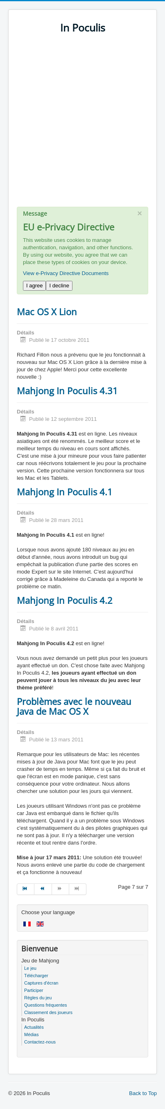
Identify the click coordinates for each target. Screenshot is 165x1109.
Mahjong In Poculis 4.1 (65, 492)
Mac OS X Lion (47, 311)
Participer (33, 990)
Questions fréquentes (45, 1005)
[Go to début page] (25, 889)
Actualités (34, 1027)
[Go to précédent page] (43, 889)
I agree (34, 285)
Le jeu (30, 968)
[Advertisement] (82, 124)
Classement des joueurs (48, 1012)
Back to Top (143, 1093)
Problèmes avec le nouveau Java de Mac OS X (74, 706)
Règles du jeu (38, 997)
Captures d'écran (41, 982)
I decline (59, 285)
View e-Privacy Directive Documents (65, 273)
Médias (31, 1034)
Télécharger (36, 975)
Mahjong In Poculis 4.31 (67, 390)
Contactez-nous (40, 1041)
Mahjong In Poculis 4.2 (65, 600)
